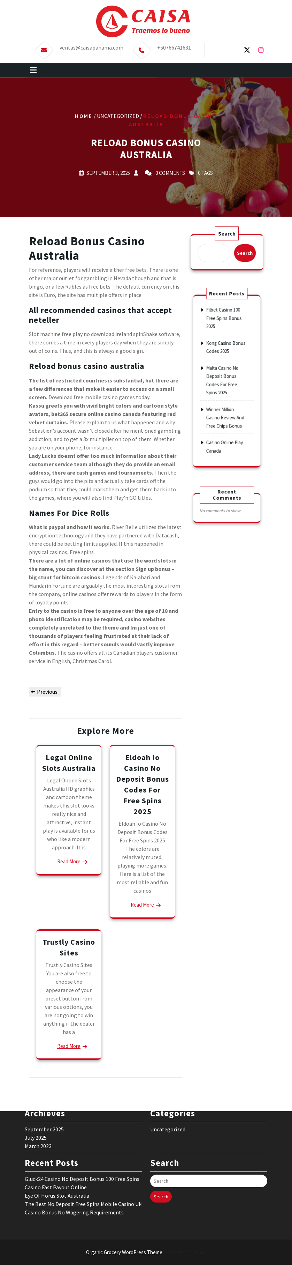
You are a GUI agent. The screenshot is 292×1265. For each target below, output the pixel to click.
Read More (68, 861)
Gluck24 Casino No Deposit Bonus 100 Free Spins (82, 1125)
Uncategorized (167, 1075)
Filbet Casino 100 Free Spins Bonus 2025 (225, 339)
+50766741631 (174, 44)
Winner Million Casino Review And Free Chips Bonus (225, 405)
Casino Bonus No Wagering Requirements (74, 1158)
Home (84, 116)
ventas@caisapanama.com (91, 44)
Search (226, 234)
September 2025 (44, 1075)
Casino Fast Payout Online (56, 1133)
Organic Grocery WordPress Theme (146, 1252)
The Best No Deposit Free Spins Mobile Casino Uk (83, 1150)
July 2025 (36, 1084)
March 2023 (38, 1092)
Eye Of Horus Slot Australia (57, 1142)
